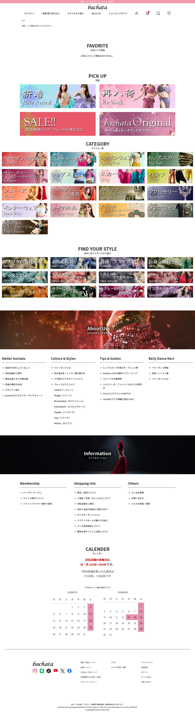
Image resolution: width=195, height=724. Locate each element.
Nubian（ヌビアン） (63, 423)
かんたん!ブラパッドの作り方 (117, 393)
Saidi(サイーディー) (63, 389)
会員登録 (144, 667)
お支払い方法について (89, 672)
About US (96, 13)
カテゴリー (29, 13)
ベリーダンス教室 (160, 367)
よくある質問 (137, 492)
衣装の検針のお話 (13, 384)
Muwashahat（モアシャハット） (69, 401)
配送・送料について (86, 492)
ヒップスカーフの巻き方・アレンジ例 (120, 367)
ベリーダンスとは (62, 367)
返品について (86, 667)
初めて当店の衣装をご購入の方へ (92, 509)
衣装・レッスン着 (160, 373)
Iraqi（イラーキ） (62, 417)
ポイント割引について (33, 498)
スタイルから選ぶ (75, 13)
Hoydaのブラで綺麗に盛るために (118, 399)
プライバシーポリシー (89, 682)
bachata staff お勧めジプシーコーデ (120, 373)
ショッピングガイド (118, 13)
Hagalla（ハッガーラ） (65, 412)
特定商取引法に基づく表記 (91, 677)
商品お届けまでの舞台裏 (16, 378)
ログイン (144, 672)
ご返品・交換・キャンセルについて (93, 498)
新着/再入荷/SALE (51, 13)
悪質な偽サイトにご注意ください (92, 531)
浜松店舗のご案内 (13, 373)
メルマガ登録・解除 (140, 503)
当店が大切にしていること (17, 367)
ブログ (113, 662)
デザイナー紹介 (12, 389)
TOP (23, 20)
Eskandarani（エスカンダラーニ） (70, 406)
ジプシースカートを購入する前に (92, 520)
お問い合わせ (137, 498)
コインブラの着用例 (112, 378)
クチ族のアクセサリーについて (68, 378)
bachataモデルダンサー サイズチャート (24, 395)
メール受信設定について (88, 525)
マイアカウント (147, 662)
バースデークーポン (32, 492)
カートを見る (146, 677)
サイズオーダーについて (88, 514)
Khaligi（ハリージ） (63, 395)
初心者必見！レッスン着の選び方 (69, 373)
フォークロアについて (64, 384)
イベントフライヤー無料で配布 (37, 503)
